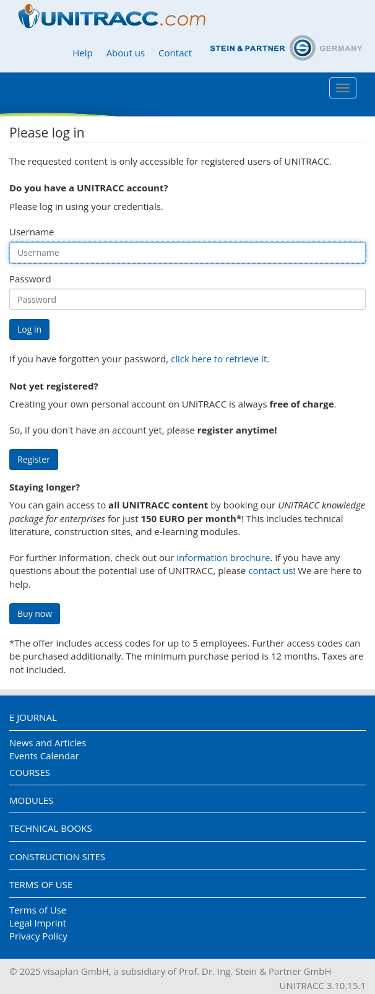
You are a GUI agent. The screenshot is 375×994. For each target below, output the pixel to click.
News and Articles (47, 742)
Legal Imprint (37, 923)
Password (30, 278)
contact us (270, 570)
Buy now (34, 613)
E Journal (33, 717)
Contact (175, 52)
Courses (29, 772)
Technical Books (50, 828)
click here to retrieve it (219, 358)
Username (31, 231)
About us (125, 52)
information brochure (223, 557)
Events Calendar (44, 755)
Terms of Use (40, 884)
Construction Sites (57, 856)
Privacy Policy (38, 936)
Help (82, 52)
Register (33, 459)
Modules (31, 800)
